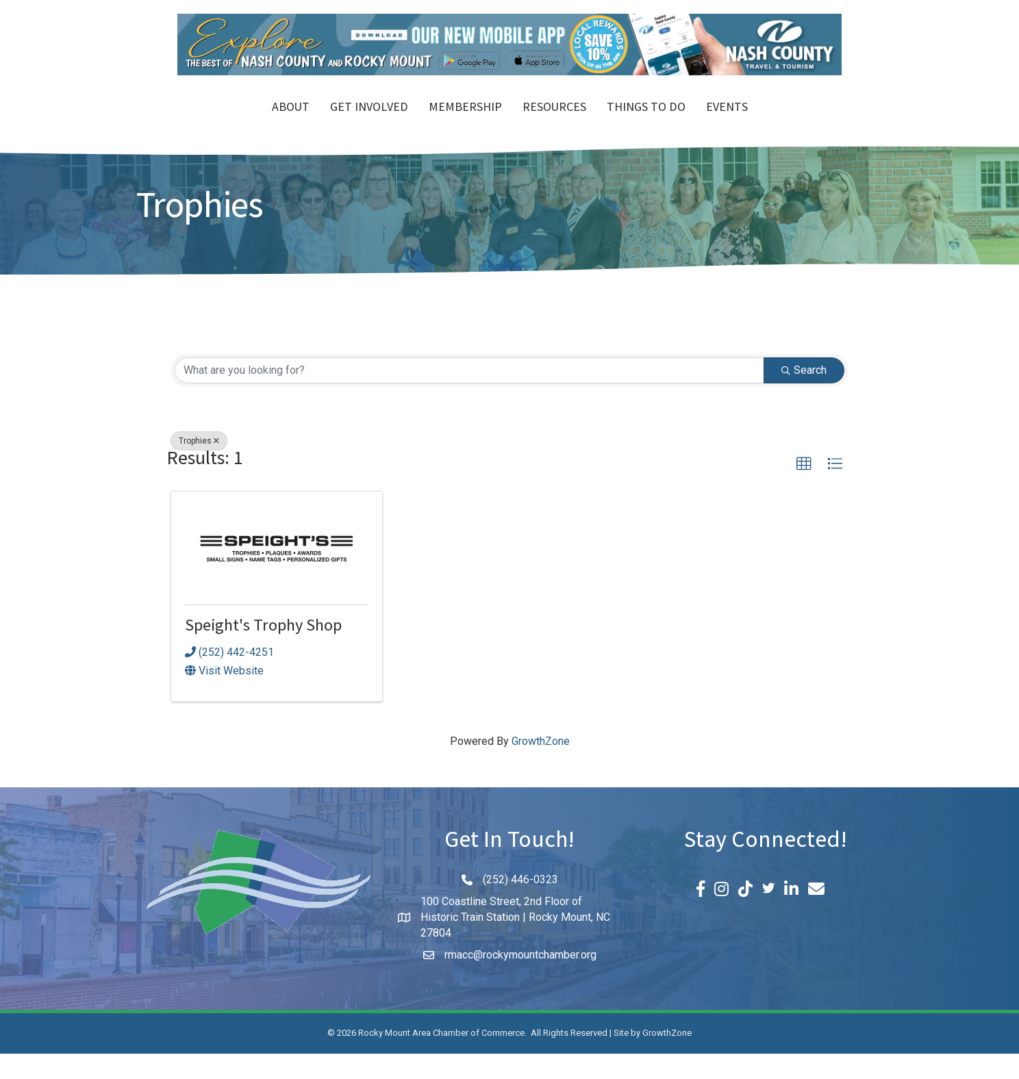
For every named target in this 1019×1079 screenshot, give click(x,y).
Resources (633, 122)
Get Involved (290, 122)
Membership (386, 122)
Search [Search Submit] (804, 394)
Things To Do (724, 122)
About (212, 122)
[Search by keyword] (469, 395)
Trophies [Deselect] (199, 465)
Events (806, 122)
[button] (804, 489)
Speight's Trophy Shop (263, 653)
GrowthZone (541, 766)
